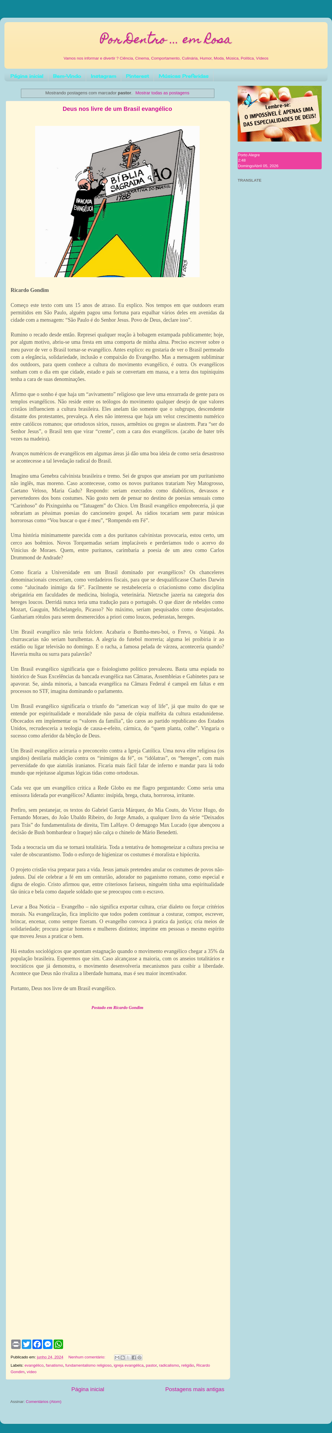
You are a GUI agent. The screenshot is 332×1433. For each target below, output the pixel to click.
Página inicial (26, 76)
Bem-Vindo (67, 76)
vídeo (32, 1372)
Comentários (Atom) (44, 1401)
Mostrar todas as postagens (162, 93)
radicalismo (169, 1365)
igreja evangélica (129, 1365)
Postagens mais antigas (194, 1389)
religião (187, 1365)
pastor (151, 1365)
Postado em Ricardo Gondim (117, 1007)
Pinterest (137, 76)
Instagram (103, 76)
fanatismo (54, 1365)
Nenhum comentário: (87, 1357)
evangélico (34, 1365)
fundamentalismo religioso (88, 1365)
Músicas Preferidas (183, 76)
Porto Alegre (249, 155)
